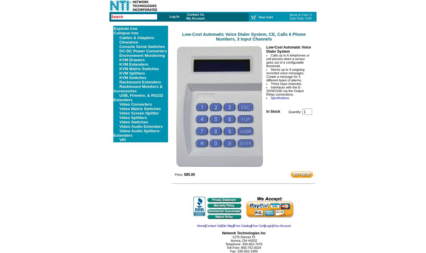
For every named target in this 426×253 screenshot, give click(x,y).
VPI (123, 140)
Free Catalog (242, 226)
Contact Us (195, 14)
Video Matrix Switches (140, 109)
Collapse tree (126, 33)
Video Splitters (133, 117)
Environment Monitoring (142, 55)
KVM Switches (133, 77)
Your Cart (258, 226)
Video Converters (136, 104)
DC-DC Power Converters (143, 51)
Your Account (282, 226)
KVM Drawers (132, 60)
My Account (195, 18)
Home (201, 226)
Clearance (129, 42)
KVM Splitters (132, 73)
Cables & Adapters (137, 38)
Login (268, 226)
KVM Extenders (134, 64)
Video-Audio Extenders (141, 126)
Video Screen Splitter (139, 113)
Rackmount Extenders (140, 82)
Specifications (280, 98)
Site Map (227, 226)
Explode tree (126, 28)
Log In (174, 16)
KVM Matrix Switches (139, 69)
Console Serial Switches (142, 46)
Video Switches (134, 122)
